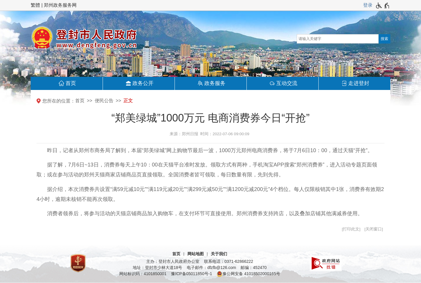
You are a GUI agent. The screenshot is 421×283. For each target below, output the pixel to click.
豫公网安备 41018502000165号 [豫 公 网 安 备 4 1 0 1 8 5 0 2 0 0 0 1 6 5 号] (248, 274)
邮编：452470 (254, 267)
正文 (128, 100)
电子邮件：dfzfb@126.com (211, 267)
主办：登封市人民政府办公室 (172, 261)
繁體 (35, 5)
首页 (70, 83)
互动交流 (286, 83)
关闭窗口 (373, 229)
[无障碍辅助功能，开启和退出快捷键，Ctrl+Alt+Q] (382, 5)
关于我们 (219, 253)
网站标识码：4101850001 (143, 273)
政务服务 (214, 83)
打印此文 (351, 229)
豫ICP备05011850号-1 (191, 273)
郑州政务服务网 (60, 5)
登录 (367, 5)
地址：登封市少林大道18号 (157, 267)
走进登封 (358, 83)
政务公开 (142, 83)
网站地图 (195, 253)
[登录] (367, 5)
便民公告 (104, 100)
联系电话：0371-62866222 (228, 261)
